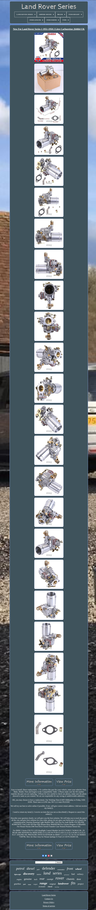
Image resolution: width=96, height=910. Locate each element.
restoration (60, 869)
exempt (50, 879)
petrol (20, 868)
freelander (42, 887)
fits (73, 883)
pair (38, 869)
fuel (73, 874)
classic (50, 887)
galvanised (66, 874)
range (43, 883)
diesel (31, 868)
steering (57, 887)
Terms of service (49, 906)
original (53, 884)
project (81, 884)
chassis (70, 878)
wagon (35, 884)
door (79, 879)
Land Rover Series (49, 895)
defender (48, 868)
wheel (78, 868)
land (46, 873)
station (39, 874)
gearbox (17, 884)
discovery (28, 873)
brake (29, 884)
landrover (63, 883)
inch (35, 879)
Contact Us (49, 899)
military (80, 874)
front (70, 868)
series (57, 873)
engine (19, 879)
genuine (28, 879)
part (24, 884)
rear (42, 878)
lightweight (17, 874)
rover (59, 878)
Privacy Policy (48, 902)
